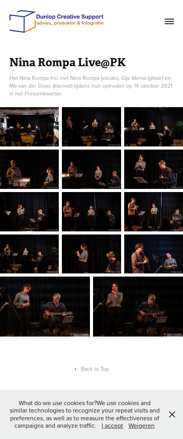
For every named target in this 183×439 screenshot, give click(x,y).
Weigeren (141, 425)
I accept (112, 425)
